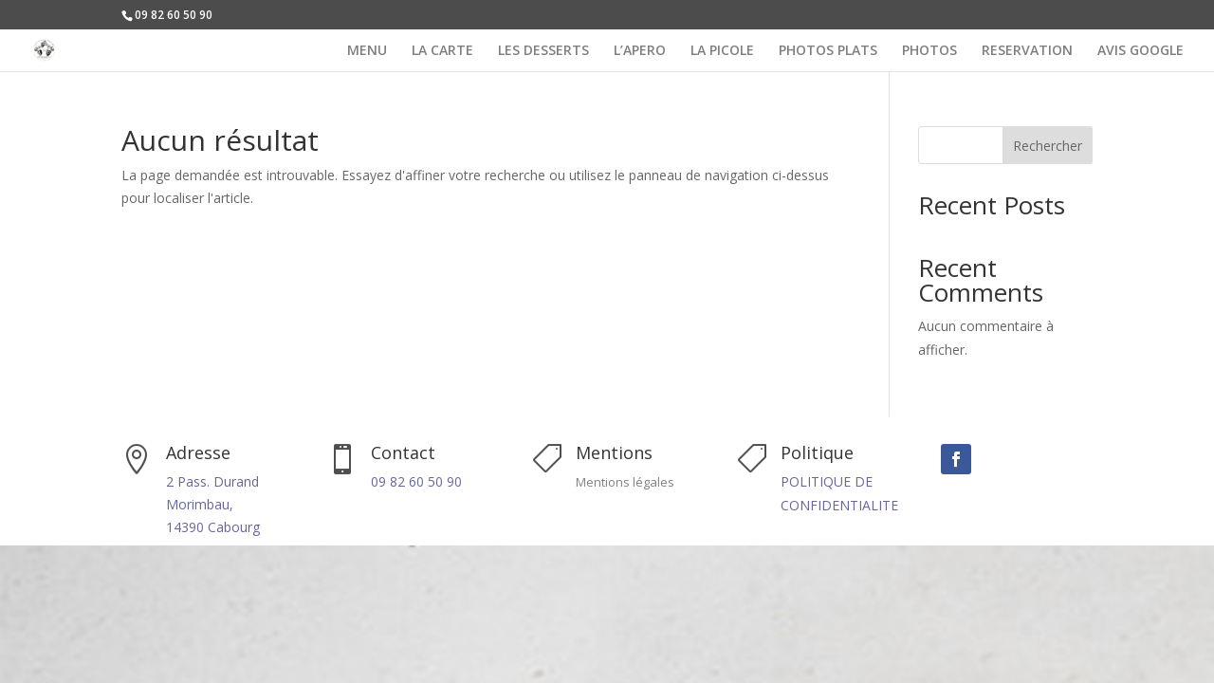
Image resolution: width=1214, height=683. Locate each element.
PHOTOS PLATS (828, 51)
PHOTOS (929, 51)
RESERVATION (1027, 51)
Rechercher (1047, 146)
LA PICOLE (722, 51)
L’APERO (640, 51)
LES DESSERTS (543, 51)
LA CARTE (442, 51)
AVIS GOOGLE (1140, 51)
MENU (367, 51)
